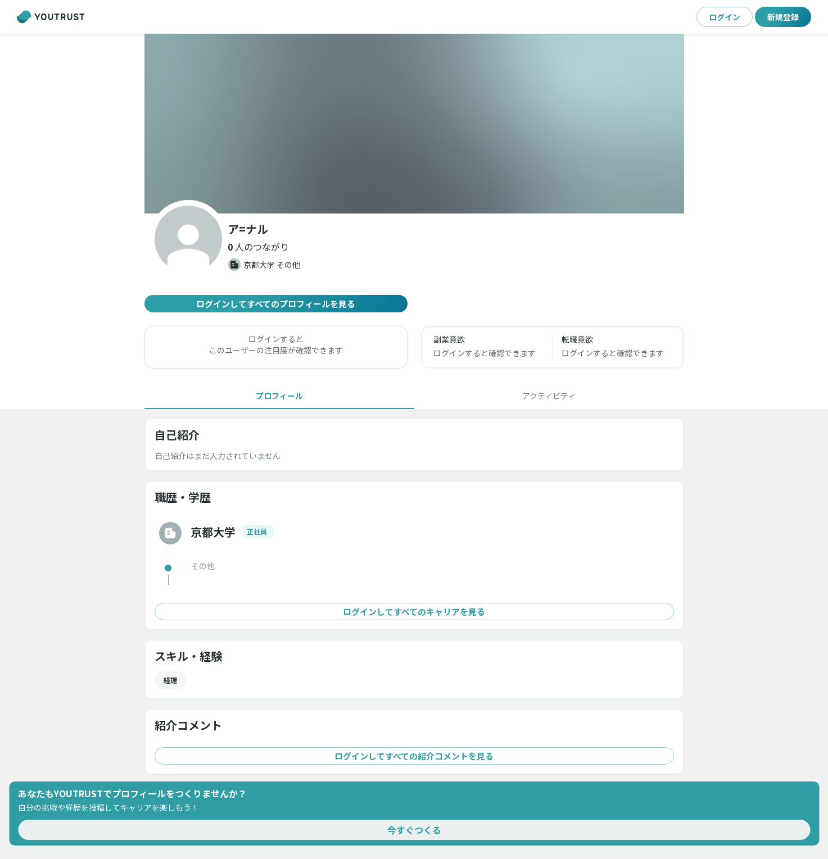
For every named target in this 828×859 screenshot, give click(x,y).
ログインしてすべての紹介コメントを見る (414, 756)
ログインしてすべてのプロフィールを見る (276, 303)
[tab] (279, 395)
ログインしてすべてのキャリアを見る (414, 611)
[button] (414, 123)
